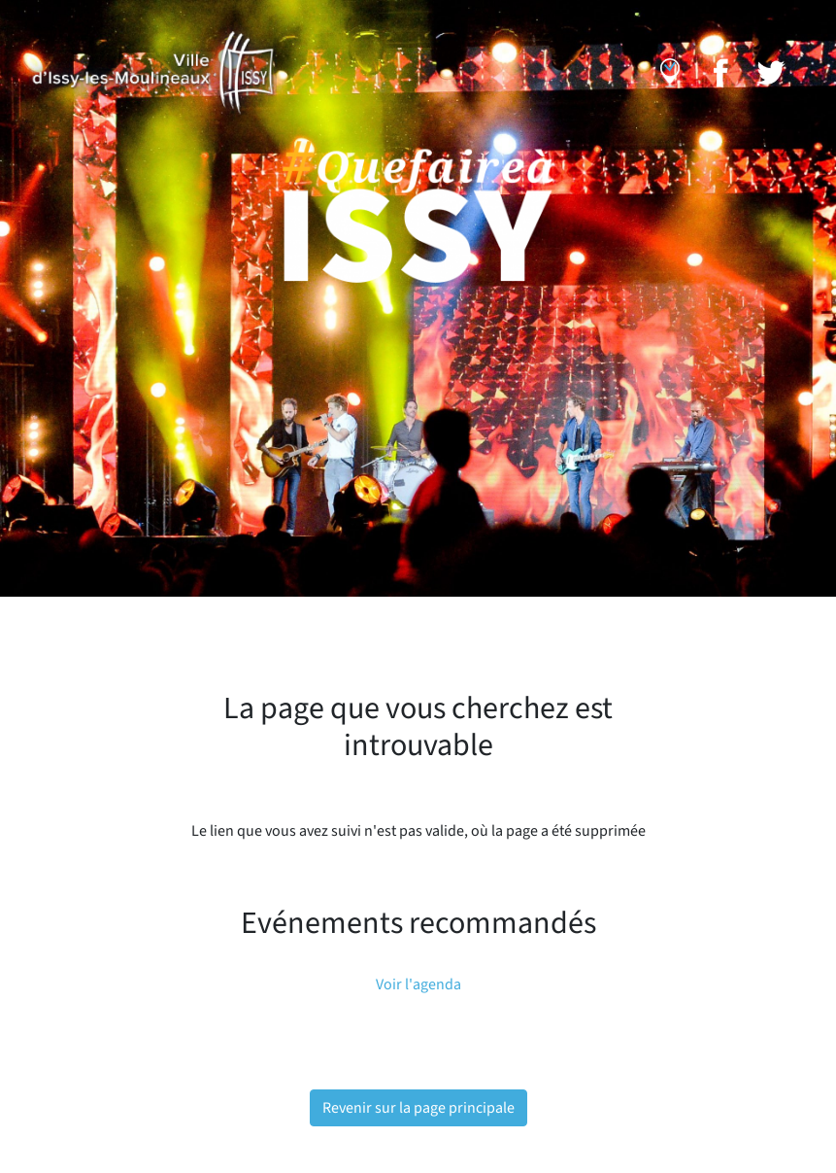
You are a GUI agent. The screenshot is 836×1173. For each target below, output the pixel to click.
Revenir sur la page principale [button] (418, 1108)
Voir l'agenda (418, 984)
